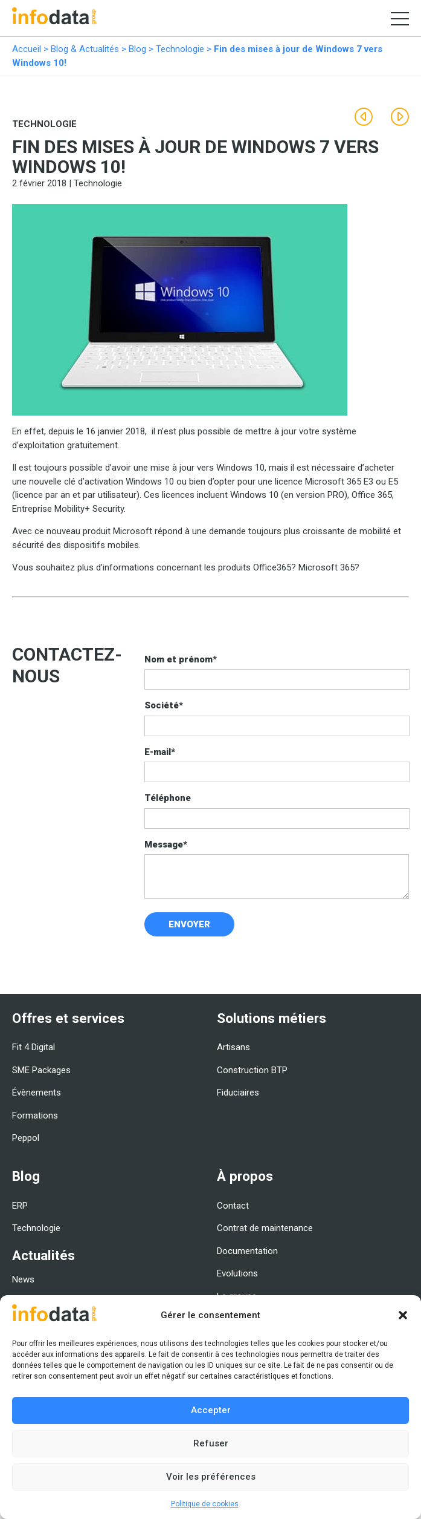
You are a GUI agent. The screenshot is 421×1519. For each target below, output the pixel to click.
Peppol (25, 1137)
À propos (245, 1176)
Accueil (26, 49)
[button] (403, 1315)
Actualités (43, 1255)
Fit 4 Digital (33, 1047)
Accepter (211, 1410)
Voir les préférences (210, 1476)
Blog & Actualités (85, 49)
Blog (137, 49)
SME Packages (41, 1070)
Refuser (210, 1443)
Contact (233, 1205)
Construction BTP (252, 1070)
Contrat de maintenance (265, 1228)
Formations (35, 1115)
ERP (20, 1205)
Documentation (247, 1251)
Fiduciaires (238, 1092)
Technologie (180, 49)
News (23, 1279)
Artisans (233, 1047)
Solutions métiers (271, 1018)
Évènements (36, 1092)
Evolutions (237, 1273)
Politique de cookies (205, 1504)
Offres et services (68, 1018)
